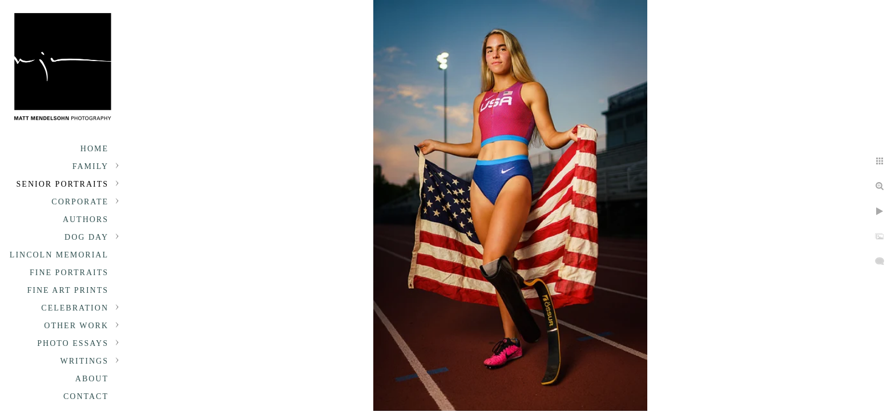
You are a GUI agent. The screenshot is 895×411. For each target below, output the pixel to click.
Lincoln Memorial (59, 255)
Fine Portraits (69, 272)
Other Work (76, 325)
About (91, 378)
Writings (84, 361)
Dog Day (86, 237)
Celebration (74, 308)
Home (94, 148)
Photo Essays (72, 343)
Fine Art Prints (67, 290)
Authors (85, 219)
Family (90, 166)
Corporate (79, 202)
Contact (85, 396)
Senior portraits (62, 184)
